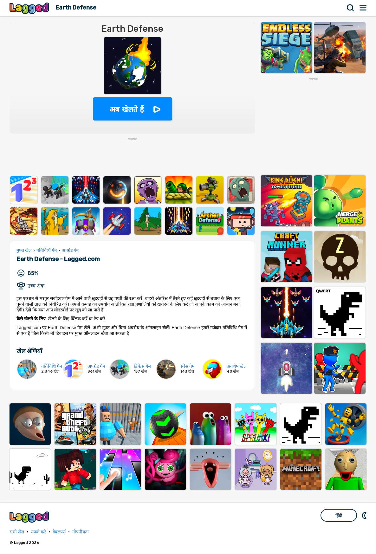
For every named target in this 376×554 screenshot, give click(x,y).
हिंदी (338, 515)
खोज (350, 8)
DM (365, 515)
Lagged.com (30, 517)
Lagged (30, 8)
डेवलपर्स (59, 532)
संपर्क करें (38, 532)
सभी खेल (17, 532)
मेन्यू (363, 8)
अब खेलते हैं (126, 109)
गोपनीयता (80, 532)
